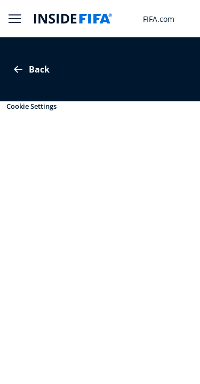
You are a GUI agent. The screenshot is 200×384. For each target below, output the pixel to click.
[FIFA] (73, 18)
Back (31, 69)
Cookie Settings (31, 106)
